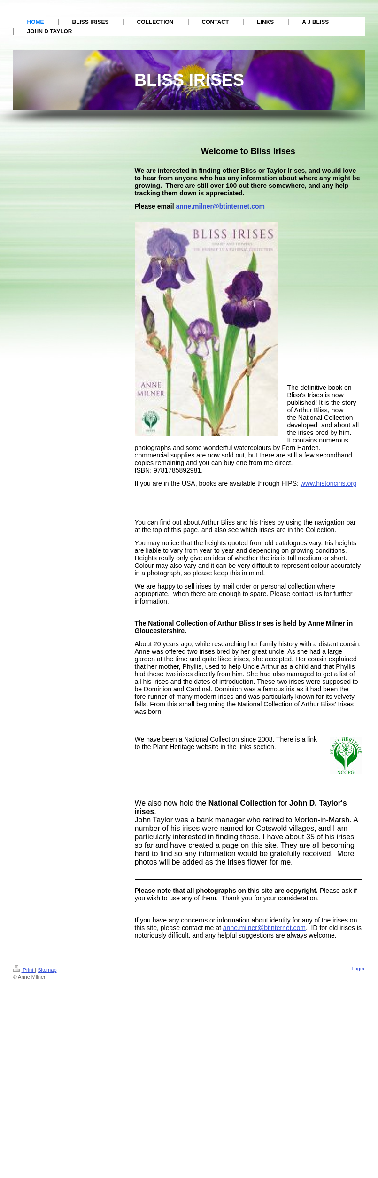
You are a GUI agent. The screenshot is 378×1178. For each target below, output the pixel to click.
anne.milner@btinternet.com (220, 206)
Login (358, 968)
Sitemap (47, 970)
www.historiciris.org (329, 483)
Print (24, 970)
